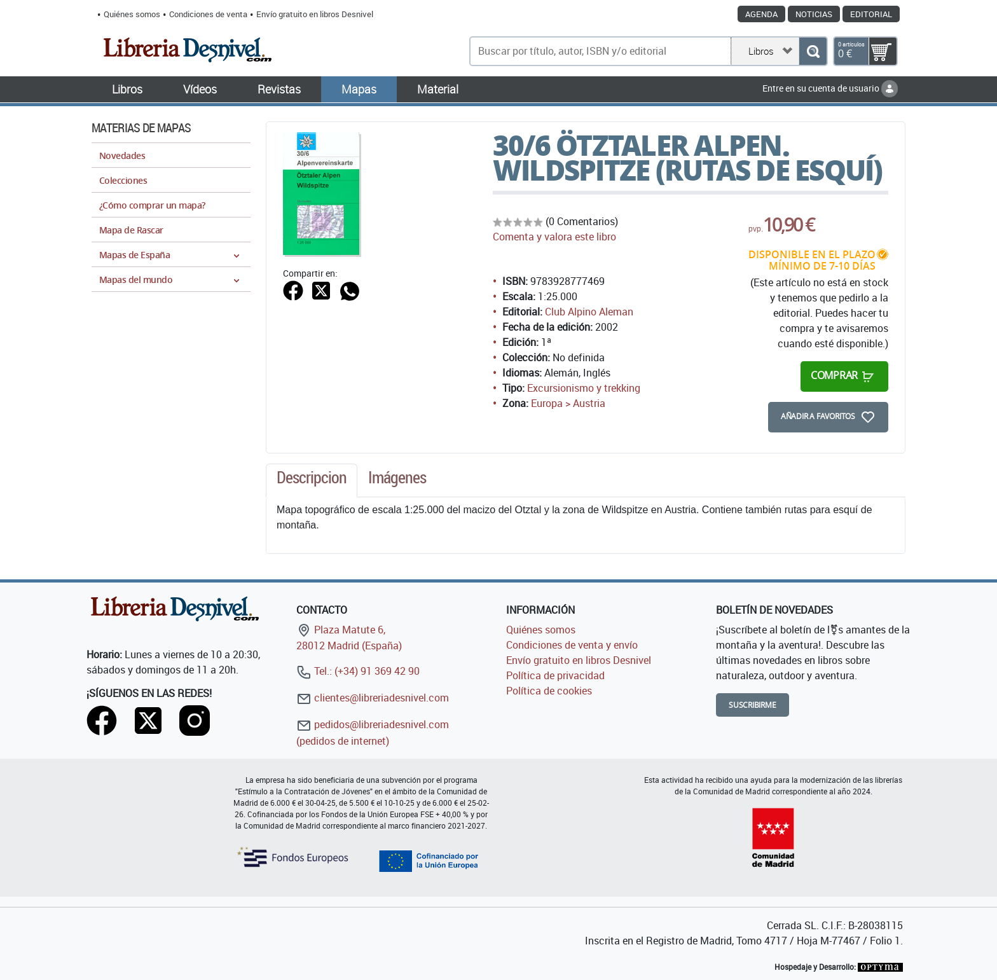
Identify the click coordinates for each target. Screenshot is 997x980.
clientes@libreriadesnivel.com (372, 698)
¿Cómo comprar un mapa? (152, 205)
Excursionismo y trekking (583, 388)
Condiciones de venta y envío (572, 645)
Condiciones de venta (208, 14)
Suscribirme (752, 705)
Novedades (122, 155)
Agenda (761, 14)
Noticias (813, 14)
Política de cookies (549, 691)
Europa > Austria (568, 403)
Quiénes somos (132, 14)
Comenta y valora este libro (554, 237)
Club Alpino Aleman (589, 312)
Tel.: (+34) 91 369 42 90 (358, 671)
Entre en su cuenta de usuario (830, 88)
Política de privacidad (555, 675)
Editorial (871, 14)
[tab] (311, 481)
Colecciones (123, 180)
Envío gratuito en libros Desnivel (314, 14)
